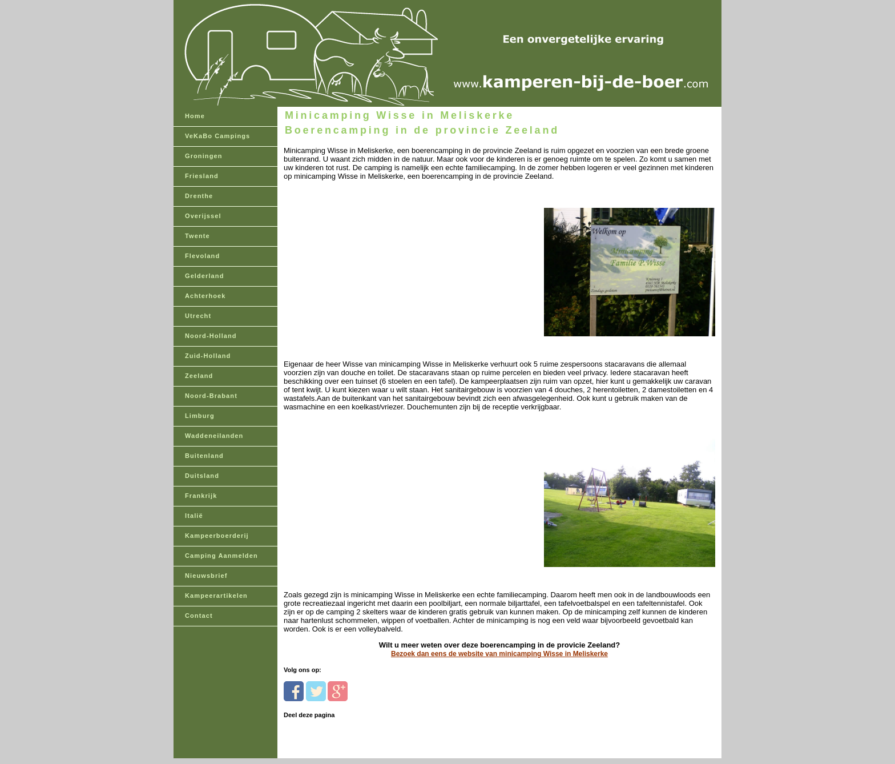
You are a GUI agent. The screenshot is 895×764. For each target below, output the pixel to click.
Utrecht (198, 315)
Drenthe (199, 195)
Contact (199, 615)
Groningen (204, 155)
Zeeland (199, 375)
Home (195, 115)
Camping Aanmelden (221, 555)
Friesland (202, 175)
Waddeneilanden (214, 435)
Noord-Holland (211, 335)
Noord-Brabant (211, 395)
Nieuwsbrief (206, 575)
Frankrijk (201, 495)
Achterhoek (205, 295)
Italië (194, 515)
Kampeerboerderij (217, 535)
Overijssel (203, 215)
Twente (197, 235)
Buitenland (204, 455)
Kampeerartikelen (216, 595)
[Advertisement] (362, 252)
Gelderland (204, 275)
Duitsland (202, 475)
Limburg (200, 415)
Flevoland (202, 255)
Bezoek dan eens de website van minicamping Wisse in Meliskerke (499, 654)
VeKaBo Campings (217, 135)
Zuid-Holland (208, 355)
